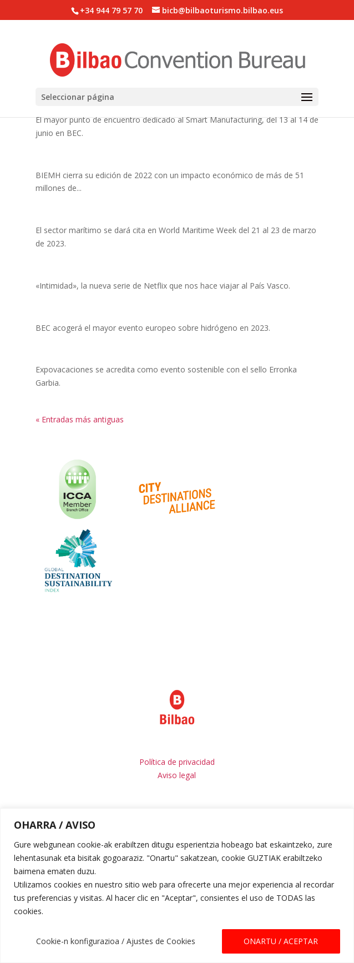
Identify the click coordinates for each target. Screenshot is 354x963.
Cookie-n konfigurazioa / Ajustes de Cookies (115, 941)
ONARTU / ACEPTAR (281, 941)
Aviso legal (177, 775)
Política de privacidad (177, 762)
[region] (177, 885)
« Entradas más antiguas (80, 419)
